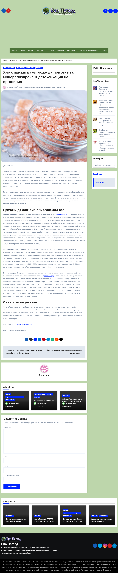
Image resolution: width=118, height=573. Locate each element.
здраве (22, 50)
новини (30, 50)
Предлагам (71, 50)
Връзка (51, 50)
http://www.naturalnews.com (23, 324)
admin (11, 87)
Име (5, 456)
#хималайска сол (59, 87)
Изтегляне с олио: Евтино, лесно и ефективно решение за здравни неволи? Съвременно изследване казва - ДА (107, 107)
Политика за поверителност (88, 50)
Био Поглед (9, 544)
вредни (94, 516)
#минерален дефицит (44, 87)
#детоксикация (30, 87)
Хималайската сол (63, 214)
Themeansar (107, 570)
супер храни (40, 50)
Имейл (6, 466)
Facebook (97, 174)
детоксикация (9, 67)
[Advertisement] (59, 31)
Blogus (98, 570)
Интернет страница (11, 476)
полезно (39, 67)
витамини (9, 516)
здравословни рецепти (14, 397)
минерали (20, 67)
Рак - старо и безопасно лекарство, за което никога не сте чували (106, 91)
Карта (104, 50)
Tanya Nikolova (12, 403)
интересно (103, 516)
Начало (14, 50)
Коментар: (7, 427)
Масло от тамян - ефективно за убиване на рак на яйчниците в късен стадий (106, 146)
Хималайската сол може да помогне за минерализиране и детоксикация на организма (38, 77)
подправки (30, 67)
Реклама (60, 50)
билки (8, 394)
